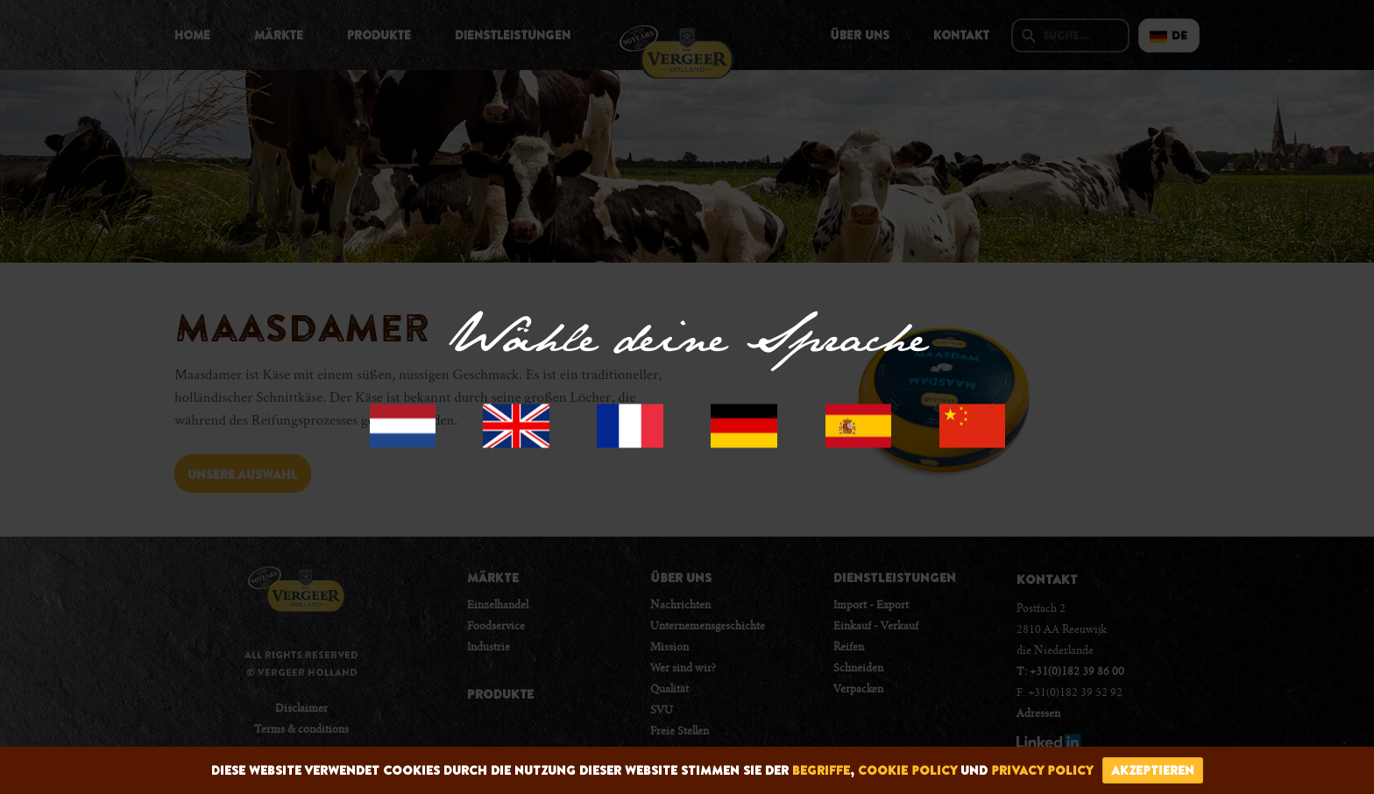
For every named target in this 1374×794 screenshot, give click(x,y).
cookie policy (907, 770)
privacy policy (1042, 770)
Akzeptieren (1152, 770)
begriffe (821, 770)
